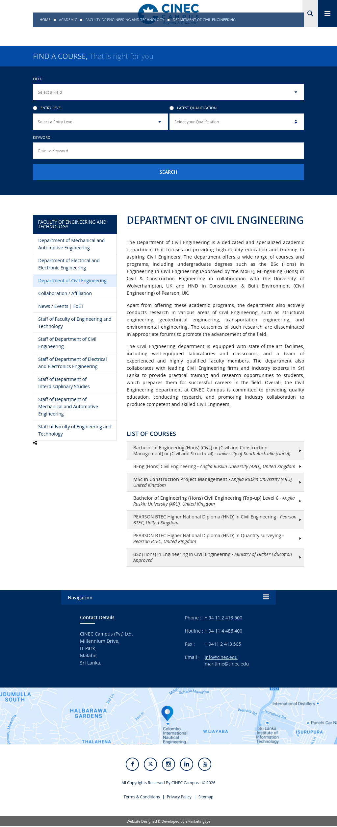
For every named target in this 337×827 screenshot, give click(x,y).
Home (44, 19)
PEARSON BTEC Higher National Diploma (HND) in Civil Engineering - (215, 520)
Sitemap (206, 797)
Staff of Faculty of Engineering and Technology (74, 322)
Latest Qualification (193, 108)
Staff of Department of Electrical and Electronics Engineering (72, 362)
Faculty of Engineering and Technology (125, 19)
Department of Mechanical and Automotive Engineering (71, 244)
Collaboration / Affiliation (65, 293)
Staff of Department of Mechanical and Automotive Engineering (68, 406)
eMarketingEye (197, 821)
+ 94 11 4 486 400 (223, 631)
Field (37, 79)
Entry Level (48, 108)
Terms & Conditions (142, 797)
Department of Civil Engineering (72, 280)
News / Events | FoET (60, 306)
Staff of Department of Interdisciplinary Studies (64, 382)
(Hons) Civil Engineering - (214, 466)
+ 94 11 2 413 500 (223, 617)
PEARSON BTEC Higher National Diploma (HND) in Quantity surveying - (208, 538)
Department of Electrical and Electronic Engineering (69, 264)
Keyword (41, 137)
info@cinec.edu (221, 657)
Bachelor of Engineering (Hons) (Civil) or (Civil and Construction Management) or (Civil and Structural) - (211, 450)
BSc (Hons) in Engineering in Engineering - (212, 557)
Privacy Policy (179, 797)
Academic (68, 19)
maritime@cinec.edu (227, 664)
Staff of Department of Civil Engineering (67, 342)
